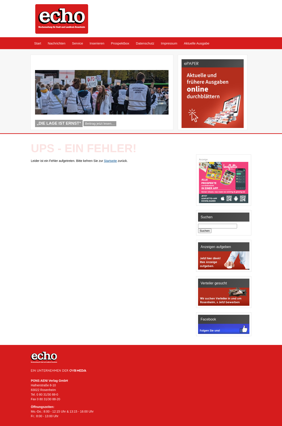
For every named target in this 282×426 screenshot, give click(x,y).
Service (77, 43)
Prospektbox (120, 43)
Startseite (110, 161)
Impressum (169, 43)
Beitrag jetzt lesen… (100, 123)
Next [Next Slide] (163, 124)
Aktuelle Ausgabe (196, 43)
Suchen (205, 230)
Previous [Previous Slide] (155, 124)
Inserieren (97, 43)
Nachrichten (56, 43)
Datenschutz (145, 43)
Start (37, 43)
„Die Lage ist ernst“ (59, 123)
